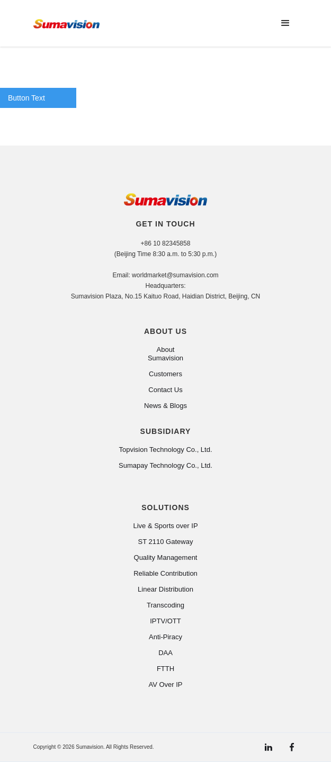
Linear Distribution (165, 589)
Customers (165, 374)
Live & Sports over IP (165, 526)
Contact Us (165, 390)
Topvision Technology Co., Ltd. (165, 449)
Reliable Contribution (165, 573)
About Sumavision (165, 354)
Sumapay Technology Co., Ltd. (165, 465)
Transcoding (165, 605)
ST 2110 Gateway (165, 542)
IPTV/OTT (165, 621)
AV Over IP (165, 684)
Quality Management (166, 557)
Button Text (26, 98)
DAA (165, 653)
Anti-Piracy (165, 637)
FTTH (165, 669)
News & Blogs (165, 406)
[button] (285, 23)
